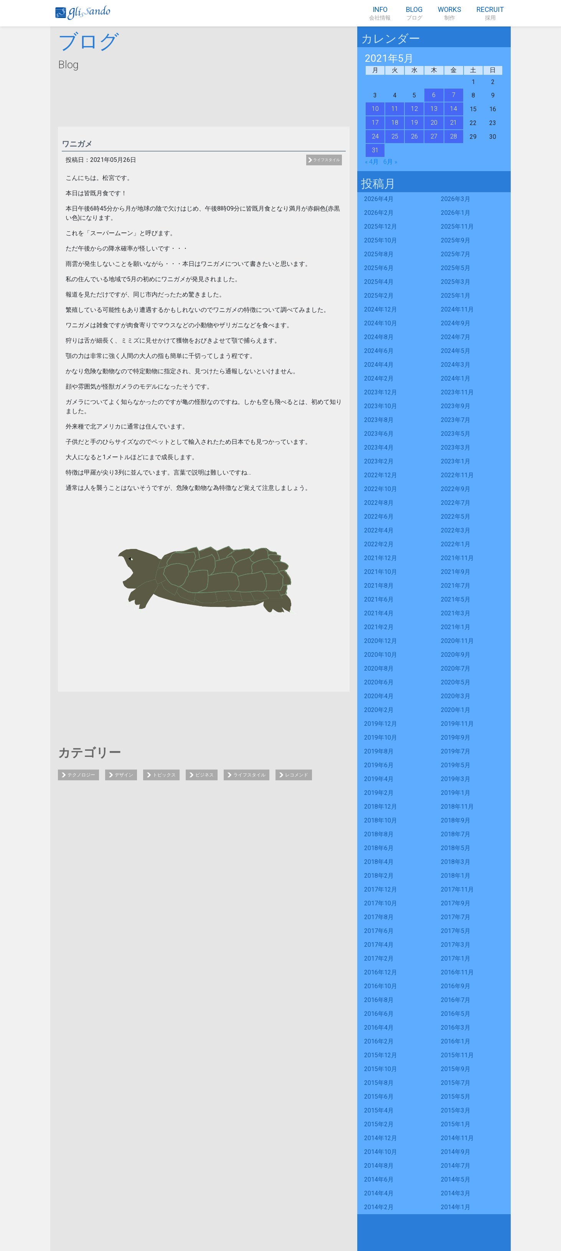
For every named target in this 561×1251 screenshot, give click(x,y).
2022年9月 (455, 489)
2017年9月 (455, 903)
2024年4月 (379, 364)
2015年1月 (455, 1124)
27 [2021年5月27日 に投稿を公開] (434, 136)
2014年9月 (455, 1151)
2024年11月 (457, 309)
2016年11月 (457, 972)
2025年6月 (379, 268)
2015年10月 (380, 1069)
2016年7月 (455, 1000)
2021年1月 (455, 627)
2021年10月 (380, 571)
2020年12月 (380, 640)
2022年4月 (379, 530)
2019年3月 (455, 779)
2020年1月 (455, 710)
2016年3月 (455, 1027)
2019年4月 (379, 779)
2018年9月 (455, 820)
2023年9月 (455, 406)
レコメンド (296, 775)
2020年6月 (379, 682)
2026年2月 (379, 212)
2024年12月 (380, 309)
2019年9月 (455, 737)
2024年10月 (380, 323)
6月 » (390, 161)
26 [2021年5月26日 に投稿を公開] (414, 136)
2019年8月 (379, 751)
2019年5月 (455, 765)
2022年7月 (455, 502)
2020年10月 (380, 654)
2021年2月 (379, 627)
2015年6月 (379, 1096)
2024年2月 (379, 378)
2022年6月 (379, 516)
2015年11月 (457, 1055)
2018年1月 (455, 875)
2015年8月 (379, 1082)
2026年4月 (379, 199)
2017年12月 (380, 889)
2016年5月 (455, 1013)
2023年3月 (455, 447)
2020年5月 (455, 682)
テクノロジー (81, 775)
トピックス (164, 775)
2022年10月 (380, 489)
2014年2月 (379, 1207)
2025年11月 (457, 226)
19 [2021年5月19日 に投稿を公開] (414, 122)
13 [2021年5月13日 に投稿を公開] (434, 108)
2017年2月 (379, 958)
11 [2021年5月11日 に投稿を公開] (394, 108)
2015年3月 (455, 1110)
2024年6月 (379, 350)
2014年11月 (457, 1138)
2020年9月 (455, 654)
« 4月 (372, 161)
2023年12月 (380, 392)
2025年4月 (379, 281)
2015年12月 (380, 1055)
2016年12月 (380, 972)
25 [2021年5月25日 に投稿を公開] (394, 136)
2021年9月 (455, 571)
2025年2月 (379, 295)
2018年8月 (379, 834)
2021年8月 (379, 585)
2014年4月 (379, 1193)
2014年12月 (380, 1138)
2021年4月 (379, 613)
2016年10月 (380, 986)
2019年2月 (379, 792)
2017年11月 (457, 889)
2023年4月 (379, 447)
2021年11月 (457, 558)
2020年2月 (379, 710)
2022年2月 (379, 544)
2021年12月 (380, 558)
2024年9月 (455, 323)
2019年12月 (380, 723)
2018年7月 (455, 834)
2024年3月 (455, 364)
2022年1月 (455, 544)
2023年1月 (455, 461)
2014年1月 (455, 1207)
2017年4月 (379, 944)
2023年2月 (379, 461)
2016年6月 (379, 1013)
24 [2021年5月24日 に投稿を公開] (375, 136)
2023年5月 (455, 433)
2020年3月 (455, 696)
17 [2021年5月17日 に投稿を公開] (375, 122)
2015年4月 (379, 1110)
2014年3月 (455, 1193)
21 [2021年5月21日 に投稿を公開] (453, 122)
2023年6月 (379, 433)
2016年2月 (379, 1041)
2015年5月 (455, 1096)
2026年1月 (455, 212)
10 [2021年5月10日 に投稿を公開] (375, 108)
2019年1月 (455, 792)
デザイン (124, 775)
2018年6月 (379, 848)
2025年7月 (455, 254)
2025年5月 (455, 268)
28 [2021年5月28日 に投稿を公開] (453, 136)
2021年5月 (455, 599)
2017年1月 (455, 958)
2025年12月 (380, 226)
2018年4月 (379, 861)
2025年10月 (380, 240)
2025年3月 (455, 281)
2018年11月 (457, 806)
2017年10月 (380, 903)
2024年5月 (455, 350)
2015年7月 (455, 1082)
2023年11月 (457, 392)
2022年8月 (379, 502)
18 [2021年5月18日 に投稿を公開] (394, 122)
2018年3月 (455, 861)
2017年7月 (455, 917)
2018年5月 (455, 848)
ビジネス (204, 775)
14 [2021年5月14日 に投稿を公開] (453, 108)
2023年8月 (379, 420)
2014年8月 (379, 1165)
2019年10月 (380, 737)
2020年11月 (457, 640)
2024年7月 (455, 337)
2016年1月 (455, 1041)
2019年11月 (457, 723)
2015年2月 (379, 1124)
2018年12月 (380, 806)
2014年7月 (455, 1165)
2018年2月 (379, 875)
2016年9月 (455, 986)
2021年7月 (455, 585)
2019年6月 (379, 765)
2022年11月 (457, 475)
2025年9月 (455, 240)
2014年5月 (455, 1179)
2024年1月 (455, 378)
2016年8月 (379, 1000)
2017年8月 (379, 917)
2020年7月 (455, 668)
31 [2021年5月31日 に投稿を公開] (375, 150)
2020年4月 (379, 696)
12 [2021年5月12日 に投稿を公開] (414, 108)
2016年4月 (379, 1027)
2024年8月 (379, 337)
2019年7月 (455, 751)
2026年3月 (455, 199)
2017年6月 (379, 931)
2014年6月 (379, 1179)
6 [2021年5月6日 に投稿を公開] (434, 95)
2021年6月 (379, 599)
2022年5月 (455, 516)
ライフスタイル (326, 160)
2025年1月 (455, 295)
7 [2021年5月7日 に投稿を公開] (453, 95)
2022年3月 (455, 530)
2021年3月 (455, 613)
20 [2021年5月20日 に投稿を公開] (434, 122)
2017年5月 (455, 931)
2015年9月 (455, 1069)
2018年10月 (380, 820)
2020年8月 (379, 668)
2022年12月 (380, 475)
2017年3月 (455, 944)
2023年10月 (380, 406)
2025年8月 (379, 254)
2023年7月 (455, 420)
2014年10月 (380, 1151)
